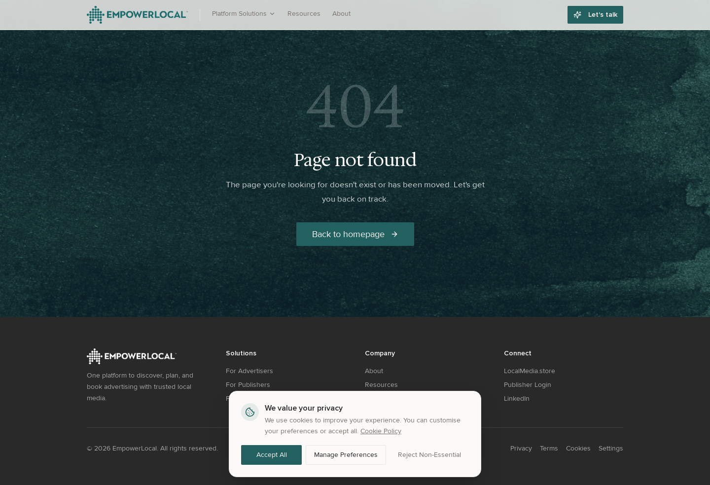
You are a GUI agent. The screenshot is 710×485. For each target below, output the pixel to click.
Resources (303, 13)
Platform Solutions (244, 13)
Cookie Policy (380, 431)
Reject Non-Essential (429, 454)
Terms (549, 448)
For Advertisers (249, 371)
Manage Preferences (346, 454)
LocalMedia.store (529, 371)
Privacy (521, 448)
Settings (611, 448)
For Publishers (248, 385)
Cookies (578, 448)
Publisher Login (527, 385)
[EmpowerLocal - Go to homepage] (137, 15)
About (341, 13)
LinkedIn (517, 398)
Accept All (271, 454)
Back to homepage (355, 234)
